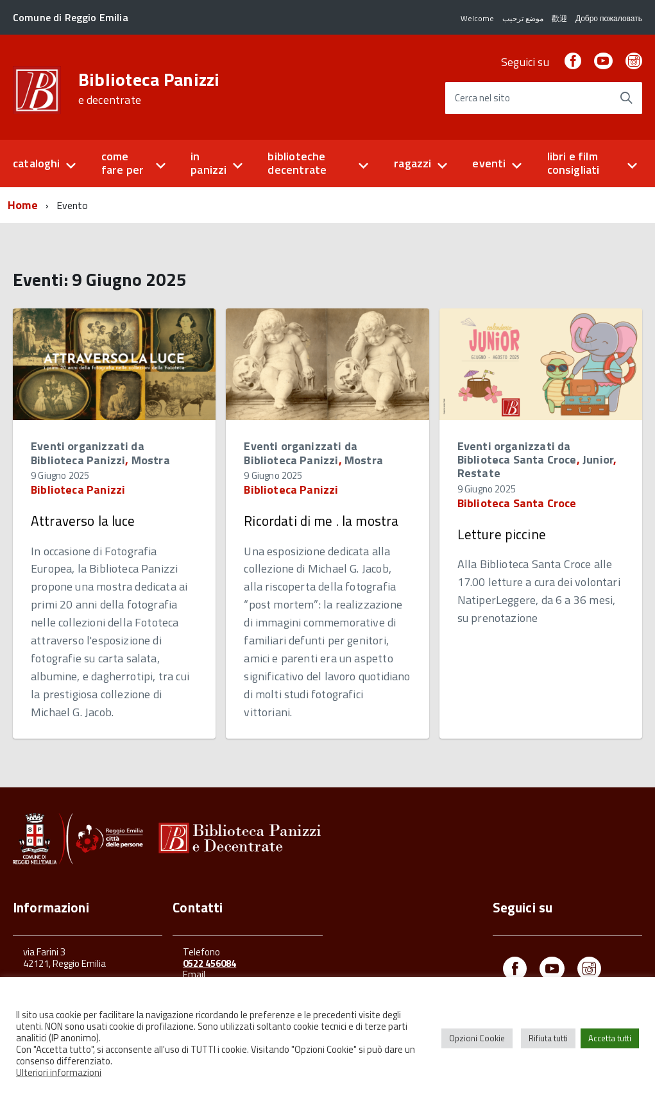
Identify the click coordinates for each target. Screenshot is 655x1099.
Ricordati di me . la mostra (321, 520)
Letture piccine (501, 534)
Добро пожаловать (608, 18)
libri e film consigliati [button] (573, 162)
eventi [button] (489, 163)
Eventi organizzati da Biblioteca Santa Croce (517, 452)
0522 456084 (209, 963)
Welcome (477, 18)
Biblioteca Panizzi (149, 88)
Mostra (151, 460)
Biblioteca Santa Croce (517, 503)
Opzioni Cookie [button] (477, 1038)
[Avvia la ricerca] (626, 98)
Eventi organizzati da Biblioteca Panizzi (87, 453)
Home (23, 205)
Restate (478, 473)
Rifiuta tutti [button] (548, 1038)
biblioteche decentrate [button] (297, 162)
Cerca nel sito (482, 98)
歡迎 (559, 18)
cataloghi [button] (36, 163)
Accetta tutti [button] (609, 1038)
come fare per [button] (122, 162)
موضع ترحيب (522, 18)
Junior (598, 459)
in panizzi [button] (208, 162)
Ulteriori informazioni (58, 1072)
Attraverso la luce (83, 520)
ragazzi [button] (412, 163)
